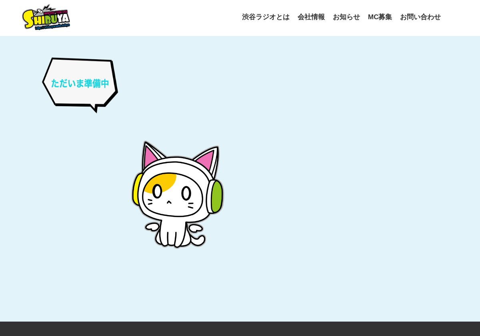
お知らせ (346, 17)
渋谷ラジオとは (266, 17)
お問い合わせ (420, 17)
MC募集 (380, 17)
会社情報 (311, 17)
